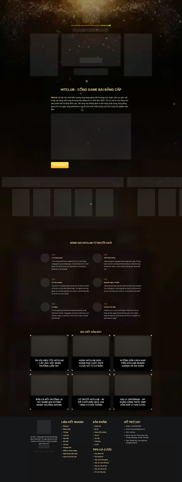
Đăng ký (66, 426)
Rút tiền (65, 441)
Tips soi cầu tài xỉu (101, 466)
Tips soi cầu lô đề (100, 469)
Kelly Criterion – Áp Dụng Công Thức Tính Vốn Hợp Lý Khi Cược (133, 402)
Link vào (66, 435)
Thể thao (98, 441)
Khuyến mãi (67, 447)
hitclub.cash (105, 25)
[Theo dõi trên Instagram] (38, 451)
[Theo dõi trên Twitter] (47, 451)
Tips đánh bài (99, 453)
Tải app (65, 432)
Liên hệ (65, 444)
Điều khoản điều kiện (70, 454)
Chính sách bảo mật (70, 457)
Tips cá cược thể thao (102, 463)
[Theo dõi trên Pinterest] (53, 451)
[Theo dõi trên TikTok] (41, 451)
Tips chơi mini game (101, 460)
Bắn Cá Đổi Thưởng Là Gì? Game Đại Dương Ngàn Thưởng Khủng (49, 402)
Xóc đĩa (97, 438)
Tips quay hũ (99, 456)
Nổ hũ (97, 429)
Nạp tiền (66, 438)
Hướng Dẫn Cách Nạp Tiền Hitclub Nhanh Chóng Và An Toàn (133, 363)
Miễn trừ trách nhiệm (70, 451)
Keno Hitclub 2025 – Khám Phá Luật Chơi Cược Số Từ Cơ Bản (91, 363)
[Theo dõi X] (44, 451)
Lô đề (96, 444)
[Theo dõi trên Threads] (50, 451)
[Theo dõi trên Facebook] (35, 451)
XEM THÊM (61, 165)
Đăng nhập (66, 429)
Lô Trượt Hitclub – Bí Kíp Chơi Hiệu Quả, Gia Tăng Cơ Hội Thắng (91, 402)
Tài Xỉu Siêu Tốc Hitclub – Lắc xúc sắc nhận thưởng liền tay (49, 363)
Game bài (98, 426)
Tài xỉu (97, 435)
